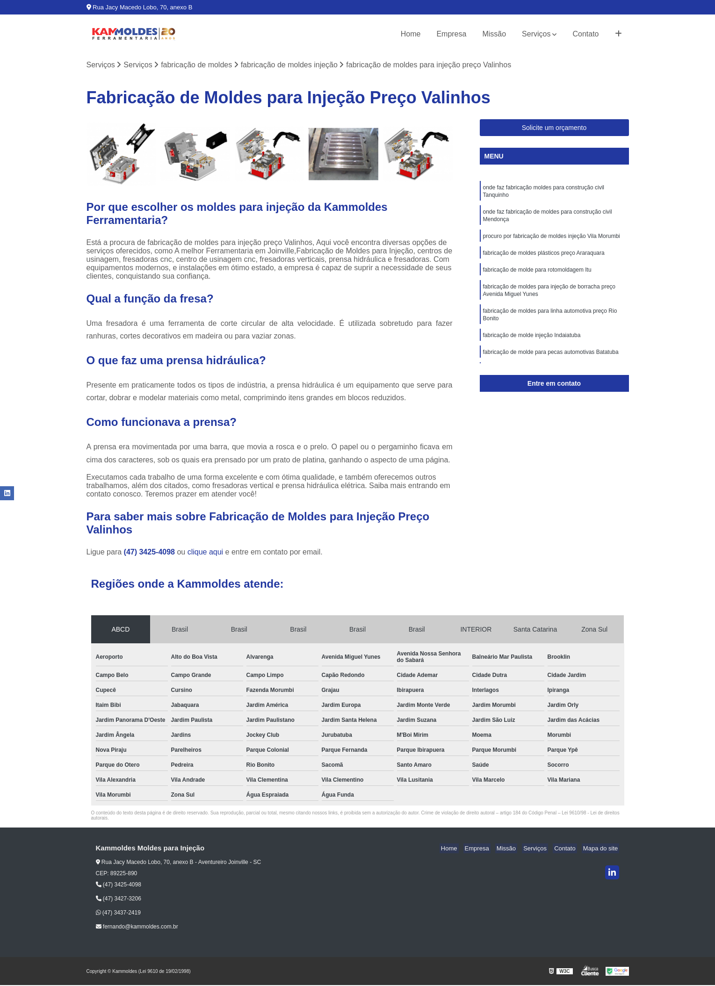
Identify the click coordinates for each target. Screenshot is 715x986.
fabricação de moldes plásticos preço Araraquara (544, 259)
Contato (585, 34)
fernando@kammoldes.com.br (137, 927)
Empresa (451, 34)
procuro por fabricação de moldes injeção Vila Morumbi (551, 241)
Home (411, 34)
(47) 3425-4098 (150, 553)
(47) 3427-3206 (118, 899)
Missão (494, 34)
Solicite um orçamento (554, 128)
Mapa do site (602, 849)
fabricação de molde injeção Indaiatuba (532, 347)
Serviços (536, 34)
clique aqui (206, 553)
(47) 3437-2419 (118, 913)
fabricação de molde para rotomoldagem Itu (537, 276)
